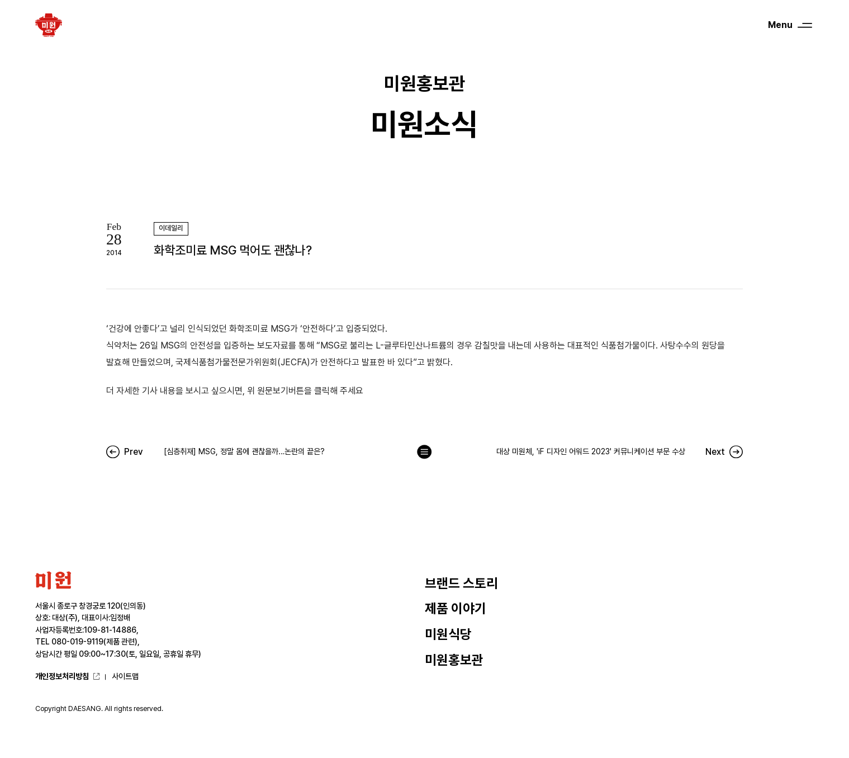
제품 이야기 (455, 608)
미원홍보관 (454, 660)
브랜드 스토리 (461, 583)
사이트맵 (125, 676)
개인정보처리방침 (62, 676)
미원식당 (448, 634)
